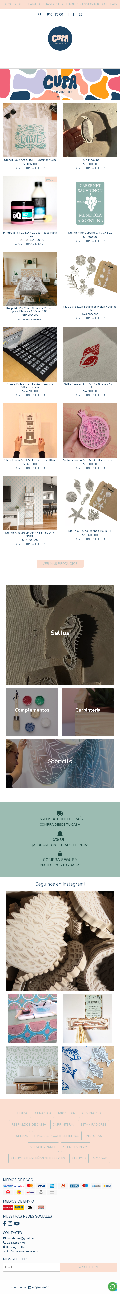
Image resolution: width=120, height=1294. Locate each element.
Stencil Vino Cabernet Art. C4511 (90, 233)
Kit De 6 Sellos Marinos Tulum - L (90, 531)
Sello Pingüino (90, 160)
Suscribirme (88, 1267)
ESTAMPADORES (93, 1124)
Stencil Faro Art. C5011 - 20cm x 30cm (30, 460)
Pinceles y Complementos (56, 1136)
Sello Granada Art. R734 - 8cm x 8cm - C (90, 460)
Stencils (79, 1158)
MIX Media (66, 1113)
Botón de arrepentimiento (21, 1251)
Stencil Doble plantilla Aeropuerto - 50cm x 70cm (30, 385)
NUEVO (23, 1113)
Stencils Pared (43, 1147)
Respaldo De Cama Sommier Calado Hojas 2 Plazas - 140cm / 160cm (29, 309)
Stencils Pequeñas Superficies (38, 1158)
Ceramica (43, 1113)
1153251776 (14, 1243)
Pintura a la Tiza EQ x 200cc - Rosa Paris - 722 (30, 234)
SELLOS (22, 1136)
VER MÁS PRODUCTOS (60, 563)
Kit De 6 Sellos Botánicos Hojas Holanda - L (90, 308)
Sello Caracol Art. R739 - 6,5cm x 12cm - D (90, 385)
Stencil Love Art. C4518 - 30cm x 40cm (30, 160)
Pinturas (94, 1136)
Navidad (100, 1158)
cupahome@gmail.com (19, 1238)
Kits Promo (91, 1113)
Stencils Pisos (75, 1147)
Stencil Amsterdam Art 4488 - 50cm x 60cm (30, 534)
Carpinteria (63, 1124)
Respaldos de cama (28, 1124)
